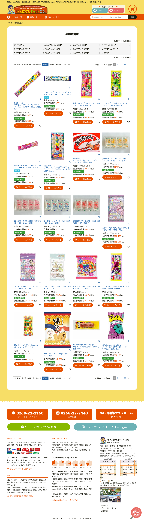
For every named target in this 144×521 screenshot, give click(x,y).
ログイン (101, 10)
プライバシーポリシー (109, 508)
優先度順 (58, 64)
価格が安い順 (26, 64)
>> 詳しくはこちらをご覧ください (20, 468)
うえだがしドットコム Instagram (108, 427)
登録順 (51, 64)
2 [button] (117, 64)
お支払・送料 (53, 17)
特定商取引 (105, 505)
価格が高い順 (37, 64)
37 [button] (125, 64)
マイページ (118, 10)
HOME (9, 23)
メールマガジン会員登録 (41, 427)
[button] (129, 64)
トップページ (16, 17)
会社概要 (104, 511)
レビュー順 (67, 64)
